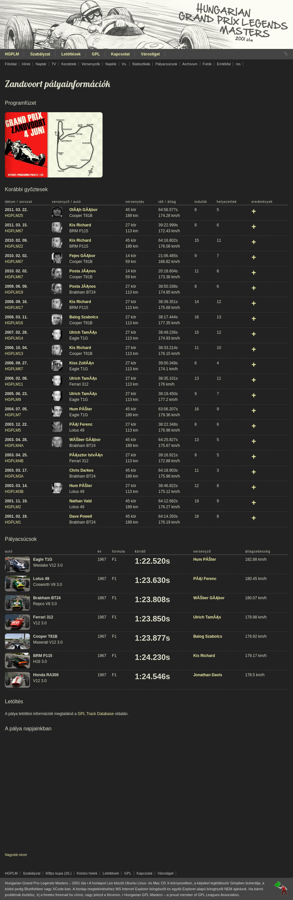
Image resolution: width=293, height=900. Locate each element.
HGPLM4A (14, 445)
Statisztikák (141, 64)
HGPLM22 (14, 246)
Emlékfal (223, 64)
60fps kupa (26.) (59, 873)
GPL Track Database (95, 713)
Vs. (124, 64)
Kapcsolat (120, 54)
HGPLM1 (13, 522)
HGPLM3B (14, 491)
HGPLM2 (13, 507)
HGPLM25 (14, 215)
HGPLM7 (13, 415)
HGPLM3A (14, 476)
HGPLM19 (14, 292)
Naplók (110, 64)
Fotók (207, 64)
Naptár (40, 64)
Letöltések (70, 54)
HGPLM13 (14, 353)
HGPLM (12, 54)
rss (238, 64)
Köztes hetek (87, 873)
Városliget (150, 54)
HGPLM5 (13, 430)
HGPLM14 (14, 338)
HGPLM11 (14, 384)
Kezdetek (69, 64)
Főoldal (11, 64)
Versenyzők (90, 64)
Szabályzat (40, 54)
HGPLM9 (13, 399)
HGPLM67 (14, 231)
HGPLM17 (14, 307)
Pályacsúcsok (166, 64)
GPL (96, 54)
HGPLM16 (14, 323)
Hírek (26, 64)
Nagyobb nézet (16, 855)
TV (53, 64)
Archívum (189, 64)
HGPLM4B (14, 461)
